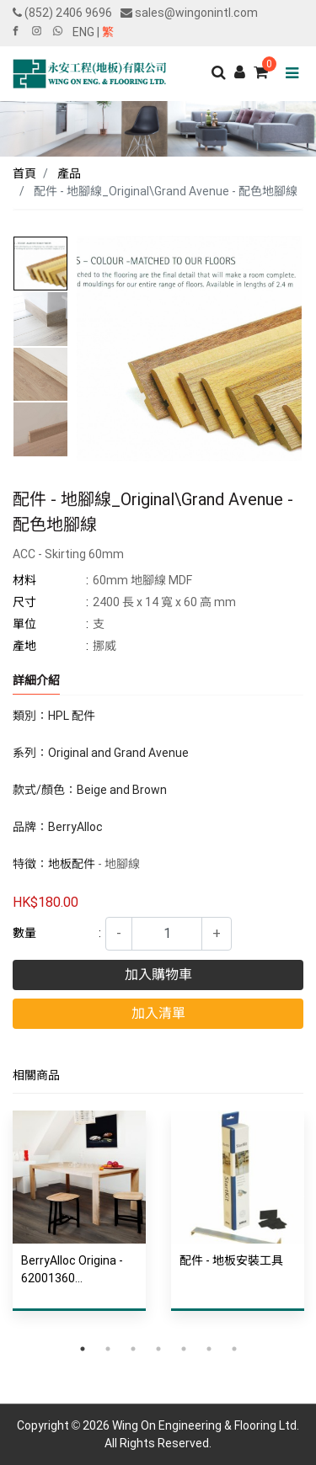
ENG (83, 32)
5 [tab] (183, 1348)
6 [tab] (209, 1348)
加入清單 (158, 1013)
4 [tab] (158, 1348)
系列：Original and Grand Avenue (101, 752)
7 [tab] (234, 1348)
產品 (69, 173)
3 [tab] (133, 1348)
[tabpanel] (79, 1223)
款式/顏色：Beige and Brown (91, 789)
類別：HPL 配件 (54, 715)
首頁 (24, 173)
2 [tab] (107, 1348)
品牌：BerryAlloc (58, 827)
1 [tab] (82, 1348)
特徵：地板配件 (54, 864)
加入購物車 (158, 975)
